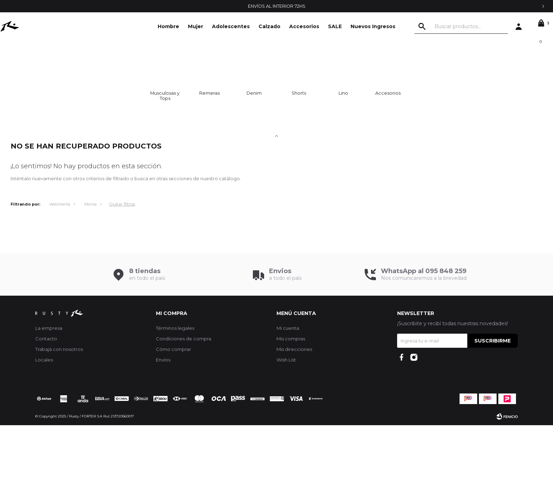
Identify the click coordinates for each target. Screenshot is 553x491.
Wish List (286, 425)
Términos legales (175, 394)
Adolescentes (231, 26)
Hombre (168, 26)
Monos (90, 269)
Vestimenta (59, 269)
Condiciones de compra (183, 404)
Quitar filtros (122, 269)
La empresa (48, 394)
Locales (44, 425)
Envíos (163, 425)
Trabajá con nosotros (59, 415)
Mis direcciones (294, 415)
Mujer (195, 26)
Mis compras (290, 404)
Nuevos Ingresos (373, 26)
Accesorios (304, 26)
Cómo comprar (173, 415)
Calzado (269, 26)
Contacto (46, 404)
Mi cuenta (287, 394)
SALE (335, 26)
